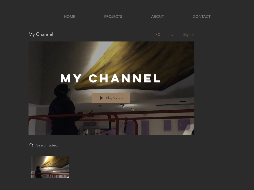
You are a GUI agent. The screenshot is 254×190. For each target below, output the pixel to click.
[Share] (158, 34)
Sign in (188, 34)
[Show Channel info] (172, 34)
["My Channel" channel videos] (111, 168)
